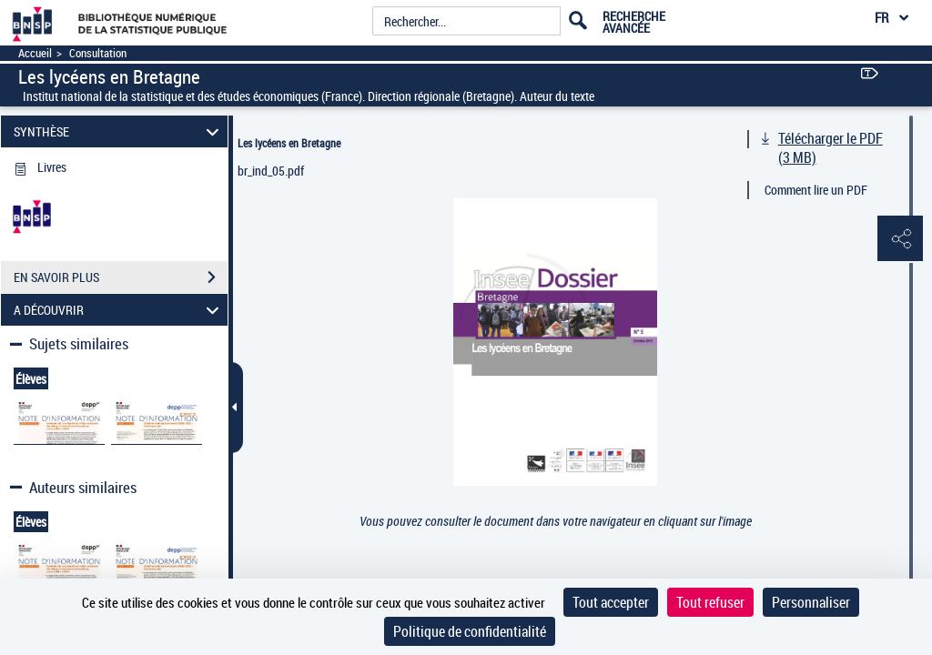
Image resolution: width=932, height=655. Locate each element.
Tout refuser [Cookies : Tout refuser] (710, 602)
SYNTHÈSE (119, 131)
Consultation (98, 53)
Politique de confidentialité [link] (469, 631)
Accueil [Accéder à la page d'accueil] (35, 53)
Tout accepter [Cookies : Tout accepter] (610, 602)
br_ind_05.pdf (271, 170)
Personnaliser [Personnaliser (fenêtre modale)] (811, 602)
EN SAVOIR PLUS (121, 277)
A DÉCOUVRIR (119, 310)
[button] (900, 239)
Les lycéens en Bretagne (289, 143)
